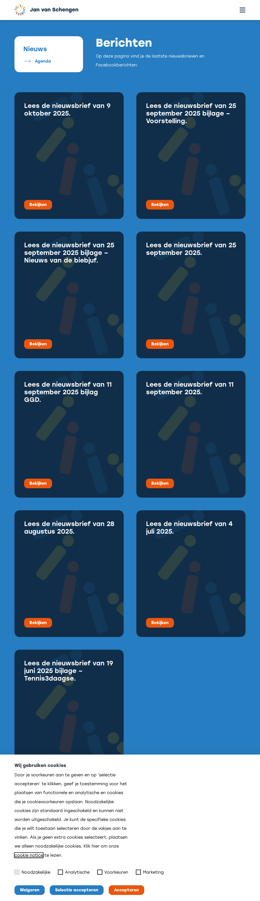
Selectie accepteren (76, 890)
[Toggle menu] (242, 10)
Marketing (150, 872)
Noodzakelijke (32, 872)
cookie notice (28, 855)
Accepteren (126, 890)
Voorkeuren (112, 872)
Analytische (74, 872)
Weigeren (29, 890)
